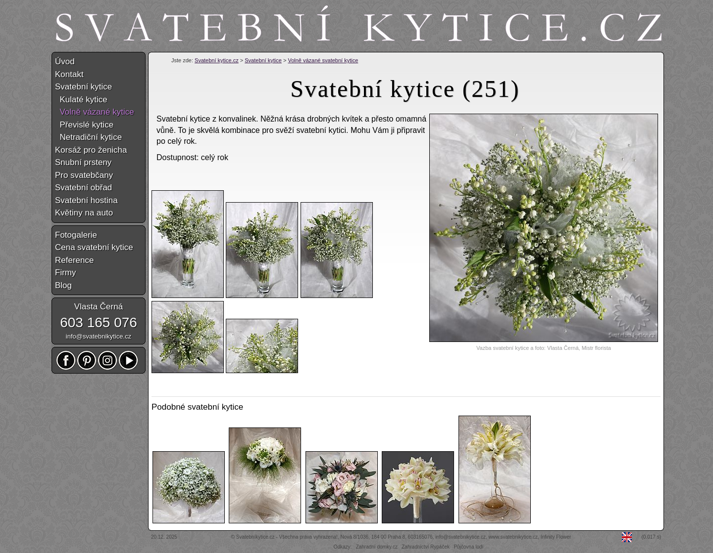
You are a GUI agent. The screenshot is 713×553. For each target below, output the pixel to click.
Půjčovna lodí (468, 547)
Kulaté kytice (81, 99)
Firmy (65, 272)
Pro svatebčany (84, 175)
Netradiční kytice (88, 137)
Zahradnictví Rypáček (426, 547)
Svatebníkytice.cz (255, 537)
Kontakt (69, 74)
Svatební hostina (86, 200)
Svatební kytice (263, 60)
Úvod (65, 61)
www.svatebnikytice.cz (513, 537)
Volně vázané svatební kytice (323, 60)
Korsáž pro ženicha (91, 150)
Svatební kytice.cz (217, 60)
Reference (74, 260)
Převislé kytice (84, 124)
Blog (63, 285)
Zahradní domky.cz (377, 547)
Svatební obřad (83, 187)
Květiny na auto (84, 212)
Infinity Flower (556, 537)
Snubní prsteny (83, 162)
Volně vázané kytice (94, 112)
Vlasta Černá (98, 306)
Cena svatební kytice (94, 247)
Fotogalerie (76, 235)
